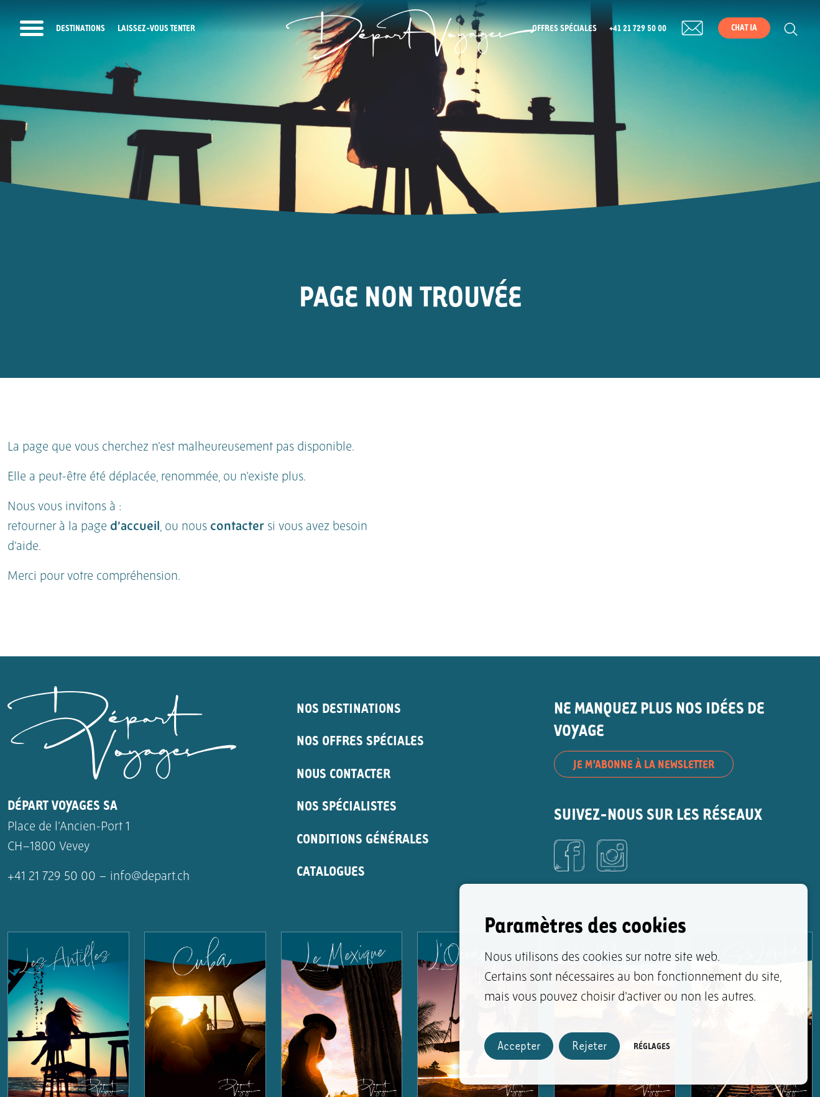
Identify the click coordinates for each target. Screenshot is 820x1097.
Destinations (80, 28)
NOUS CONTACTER (343, 773)
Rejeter (589, 1045)
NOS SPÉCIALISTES (347, 805)
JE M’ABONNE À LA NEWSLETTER (643, 763)
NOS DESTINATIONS (349, 708)
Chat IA (744, 27)
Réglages (651, 1046)
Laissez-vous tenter (156, 28)
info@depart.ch (150, 877)
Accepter (518, 1045)
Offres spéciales (564, 28)
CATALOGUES (331, 870)
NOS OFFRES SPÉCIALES (360, 740)
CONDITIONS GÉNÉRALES (363, 838)
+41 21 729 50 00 (637, 28)
